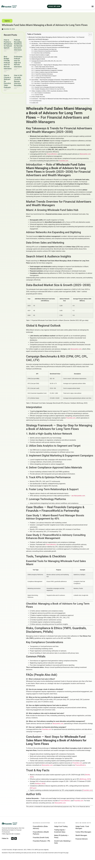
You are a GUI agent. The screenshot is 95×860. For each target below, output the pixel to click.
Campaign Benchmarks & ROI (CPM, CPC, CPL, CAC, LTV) (46, 61)
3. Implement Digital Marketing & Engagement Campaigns (48, 70)
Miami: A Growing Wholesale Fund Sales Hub (45, 49)
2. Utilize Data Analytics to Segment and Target (45, 68)
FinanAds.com (63, 161)
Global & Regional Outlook (38, 59)
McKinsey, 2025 (85, 779)
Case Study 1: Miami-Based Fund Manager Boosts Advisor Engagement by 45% (53, 81)
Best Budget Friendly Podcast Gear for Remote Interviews (8, 63)
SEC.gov (33, 788)
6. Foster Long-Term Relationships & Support (45, 75)
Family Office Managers (83, 832)
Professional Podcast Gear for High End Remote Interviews (18, 62)
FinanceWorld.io (52, 154)
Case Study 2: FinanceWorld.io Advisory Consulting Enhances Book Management (54, 83)
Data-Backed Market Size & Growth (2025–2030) (44, 57)
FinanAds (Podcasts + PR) (41, 841)
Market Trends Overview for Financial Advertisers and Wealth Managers (50, 47)
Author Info (35, 102)
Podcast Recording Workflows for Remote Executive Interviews (18, 45)
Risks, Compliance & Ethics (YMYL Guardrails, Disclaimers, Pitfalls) (50, 91)
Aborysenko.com (85, 154)
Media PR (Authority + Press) (61, 836)
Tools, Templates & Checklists (40, 85)
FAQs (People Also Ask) (38, 96)
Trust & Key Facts (36, 100)
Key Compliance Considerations (43, 93)
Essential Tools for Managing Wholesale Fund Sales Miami (49, 87)
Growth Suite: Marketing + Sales (62, 842)
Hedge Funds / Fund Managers (82, 827)
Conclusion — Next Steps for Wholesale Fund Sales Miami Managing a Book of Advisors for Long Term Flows (61, 98)
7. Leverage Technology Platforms (42, 77)
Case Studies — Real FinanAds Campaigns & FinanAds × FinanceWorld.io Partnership (53, 79)
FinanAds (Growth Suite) (41, 837)
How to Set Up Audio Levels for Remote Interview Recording (18, 80)
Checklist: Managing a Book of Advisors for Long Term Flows (50, 89)
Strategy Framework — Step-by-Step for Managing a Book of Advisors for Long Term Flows (55, 65)
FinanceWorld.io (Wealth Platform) (41, 833)
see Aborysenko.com (78, 496)
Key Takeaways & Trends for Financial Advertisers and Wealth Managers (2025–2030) (54, 41)
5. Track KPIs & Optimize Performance (43, 74)
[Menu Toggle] (93, 6)
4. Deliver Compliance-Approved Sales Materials (46, 72)
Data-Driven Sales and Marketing (42, 53)
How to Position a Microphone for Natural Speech (8, 44)
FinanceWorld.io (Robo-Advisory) (40, 827)
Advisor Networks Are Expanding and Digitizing (46, 51)
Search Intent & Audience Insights (40, 55)
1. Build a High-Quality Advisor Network (44, 66)
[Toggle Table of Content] (89, 34)
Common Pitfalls (39, 94)
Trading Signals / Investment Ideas (59, 831)
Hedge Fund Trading (60, 826)
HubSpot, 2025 (40, 783)
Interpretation (37, 62)
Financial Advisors (82, 839)
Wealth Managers (81, 835)
